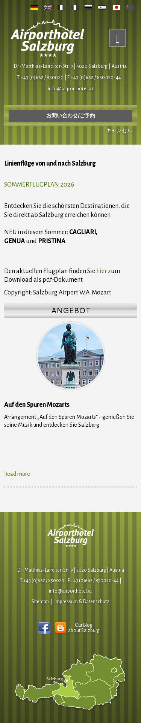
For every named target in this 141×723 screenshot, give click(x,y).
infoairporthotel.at (70, 88)
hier (101, 271)
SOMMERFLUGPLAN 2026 (39, 184)
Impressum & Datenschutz (82, 601)
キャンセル (119, 130)
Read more (17, 474)
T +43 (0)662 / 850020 (40, 77)
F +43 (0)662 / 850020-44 (93, 580)
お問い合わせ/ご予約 (70, 115)
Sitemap (40, 601)
